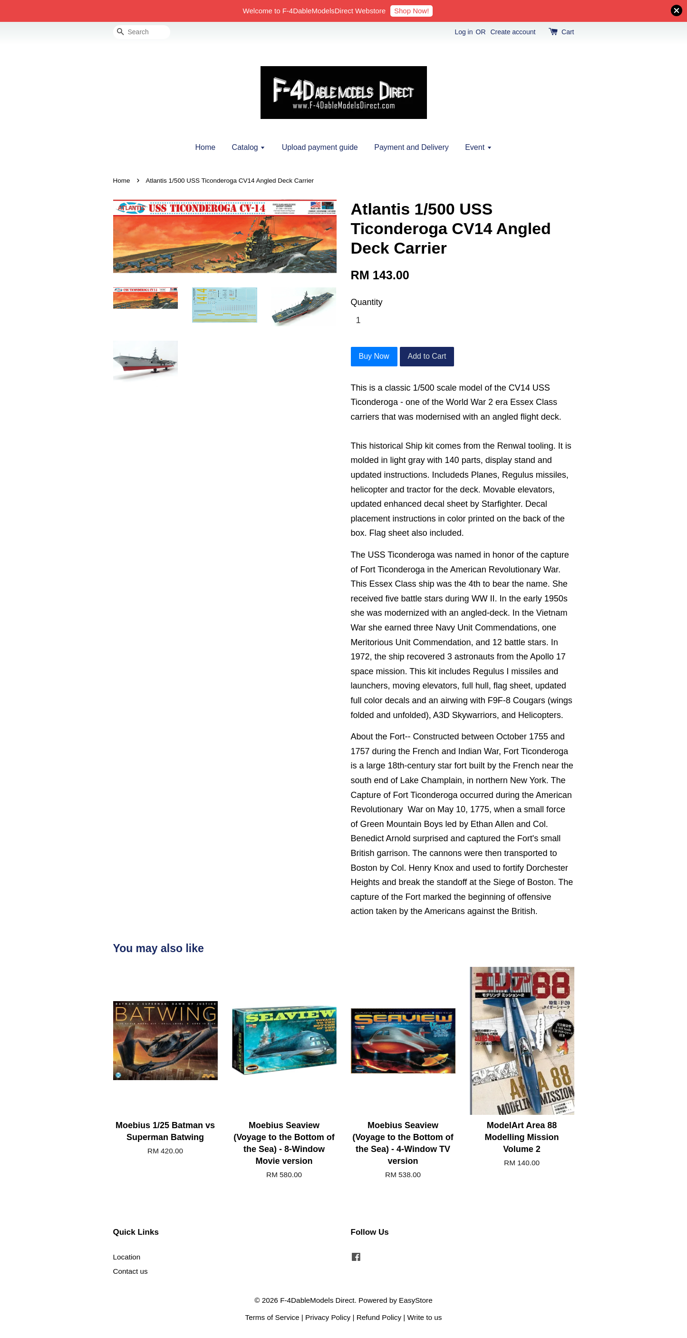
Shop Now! (411, 11)
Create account (512, 32)
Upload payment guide (320, 147)
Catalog (249, 147)
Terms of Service (272, 1317)
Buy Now (374, 356)
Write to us (424, 1317)
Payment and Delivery (411, 147)
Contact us (130, 1271)
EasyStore (416, 1300)
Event (478, 147)
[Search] (141, 32)
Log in (464, 32)
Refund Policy (379, 1317)
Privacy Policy (327, 1317)
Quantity (367, 302)
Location (127, 1257)
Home (205, 147)
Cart (567, 32)
